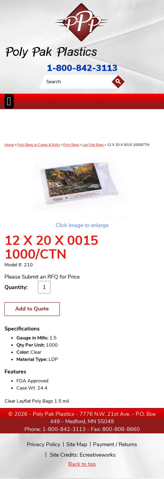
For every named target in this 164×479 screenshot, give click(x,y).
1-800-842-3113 (82, 68)
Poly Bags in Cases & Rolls (38, 144)
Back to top (82, 464)
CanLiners (82, 126)
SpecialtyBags (99, 126)
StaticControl (68, 126)
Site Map (76, 444)
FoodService (116, 126)
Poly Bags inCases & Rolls (11, 126)
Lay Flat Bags (93, 144)
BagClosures (133, 126)
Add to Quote (32, 308)
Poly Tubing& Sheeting (27, 126)
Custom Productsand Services (153, 126)
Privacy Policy (43, 444)
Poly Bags (71, 144)
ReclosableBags (48, 126)
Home (9, 144)
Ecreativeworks (98, 454)
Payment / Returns (115, 444)
